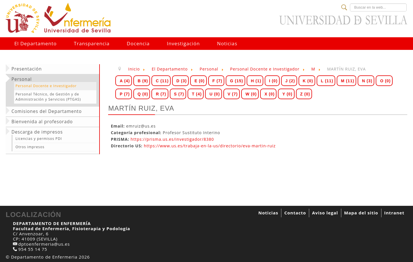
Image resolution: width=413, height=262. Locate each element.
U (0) (214, 94)
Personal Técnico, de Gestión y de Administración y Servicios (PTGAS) (48, 97)
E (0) (199, 81)
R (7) (161, 94)
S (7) (179, 94)
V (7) (233, 94)
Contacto (295, 213)
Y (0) (287, 94)
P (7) (125, 94)
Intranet (394, 213)
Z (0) (305, 94)
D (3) (181, 81)
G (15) (236, 81)
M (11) (347, 81)
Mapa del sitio (361, 213)
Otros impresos (29, 146)
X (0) (269, 94)
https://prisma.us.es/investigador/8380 (172, 139)
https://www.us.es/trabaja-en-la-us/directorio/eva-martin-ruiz (210, 145)
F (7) (218, 81)
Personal (21, 79)
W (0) (251, 94)
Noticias (227, 43)
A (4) (125, 81)
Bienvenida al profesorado (42, 121)
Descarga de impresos (37, 132)
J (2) (290, 81)
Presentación (26, 69)
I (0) (273, 81)
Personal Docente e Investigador (46, 85)
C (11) (162, 81)
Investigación (183, 43)
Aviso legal (325, 213)
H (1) (256, 81)
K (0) (308, 81)
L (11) (327, 81)
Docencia (138, 43)
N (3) (367, 81)
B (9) (143, 81)
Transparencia (92, 43)
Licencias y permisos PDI (38, 138)
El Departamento (35, 43)
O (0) (385, 81)
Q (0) (143, 94)
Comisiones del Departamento (46, 111)
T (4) (197, 94)
